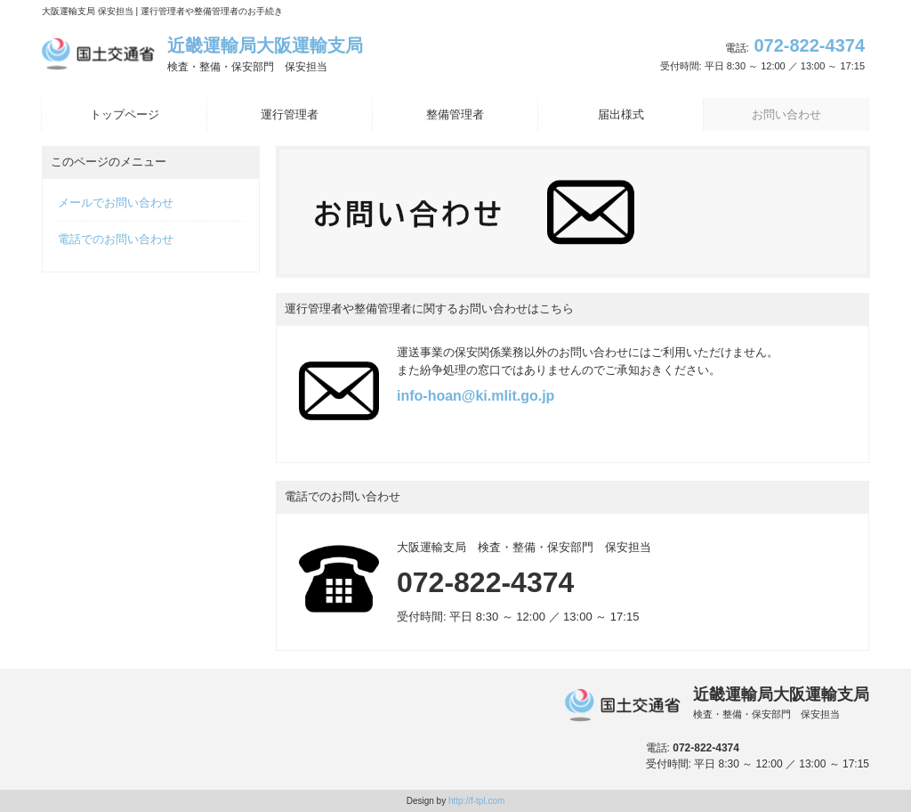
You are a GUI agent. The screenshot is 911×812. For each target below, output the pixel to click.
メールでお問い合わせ (115, 202)
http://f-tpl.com (476, 801)
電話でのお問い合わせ (115, 239)
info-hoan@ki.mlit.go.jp (475, 395)
